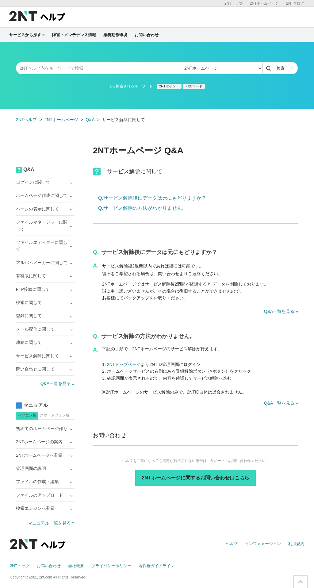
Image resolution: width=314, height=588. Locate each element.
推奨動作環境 (115, 35)
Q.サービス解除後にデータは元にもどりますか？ (152, 198)
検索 (281, 68)
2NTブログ (295, 3)
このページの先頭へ (300, 582)
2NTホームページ (264, 3)
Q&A (90, 119)
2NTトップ (233, 3)
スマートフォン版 (54, 415)
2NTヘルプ (26, 119)
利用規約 (296, 543)
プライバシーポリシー (111, 565)
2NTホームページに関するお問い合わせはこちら (195, 477)
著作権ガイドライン (156, 565)
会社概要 (76, 565)
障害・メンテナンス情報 (74, 35)
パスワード (194, 86)
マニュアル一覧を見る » (51, 523)
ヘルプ (232, 543)
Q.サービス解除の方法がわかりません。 (142, 208)
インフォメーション (263, 543)
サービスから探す (27, 35)
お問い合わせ (147, 35)
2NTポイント (169, 86)
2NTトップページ (124, 364)
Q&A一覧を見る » (281, 311)
